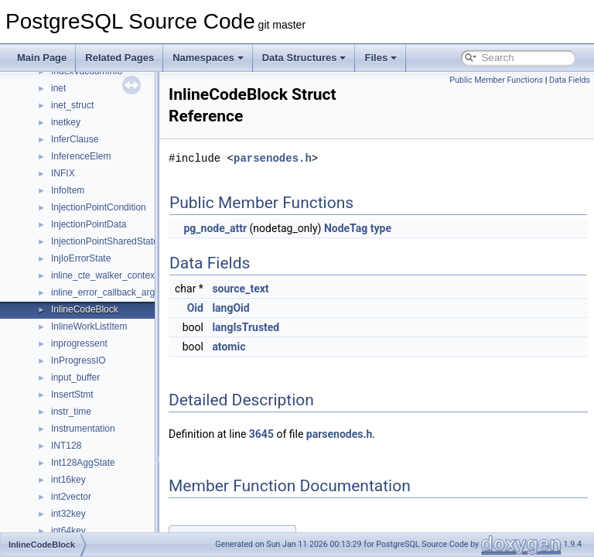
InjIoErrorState (81, 258)
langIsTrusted (284, 327)
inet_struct (72, 105)
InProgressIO (78, 360)
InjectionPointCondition (98, 207)
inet (58, 88)
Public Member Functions (496, 80)
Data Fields (569, 80)
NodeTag (384, 228)
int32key (68, 513)
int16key (68, 479)
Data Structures (304, 57)
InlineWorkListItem (89, 326)
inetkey (65, 122)
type (419, 228)
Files (380, 57)
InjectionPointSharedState (105, 241)
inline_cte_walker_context (104, 275)
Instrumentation (83, 428)
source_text (279, 288)
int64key (68, 530)
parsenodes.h (311, 158)
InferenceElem (81, 156)
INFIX (63, 173)
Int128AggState (83, 462)
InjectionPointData (88, 224)
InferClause (74, 139)
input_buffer (75, 377)
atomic (267, 346)
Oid (234, 308)
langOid (269, 308)
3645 (300, 434)
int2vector (71, 496)
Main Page (42, 57)
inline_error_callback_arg (103, 292)
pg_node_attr (253, 228)
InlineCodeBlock (84, 309)
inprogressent (79, 343)
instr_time (71, 411)
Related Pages (119, 57)
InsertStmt (72, 394)
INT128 (66, 445)
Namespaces (208, 57)
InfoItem (67, 190)
